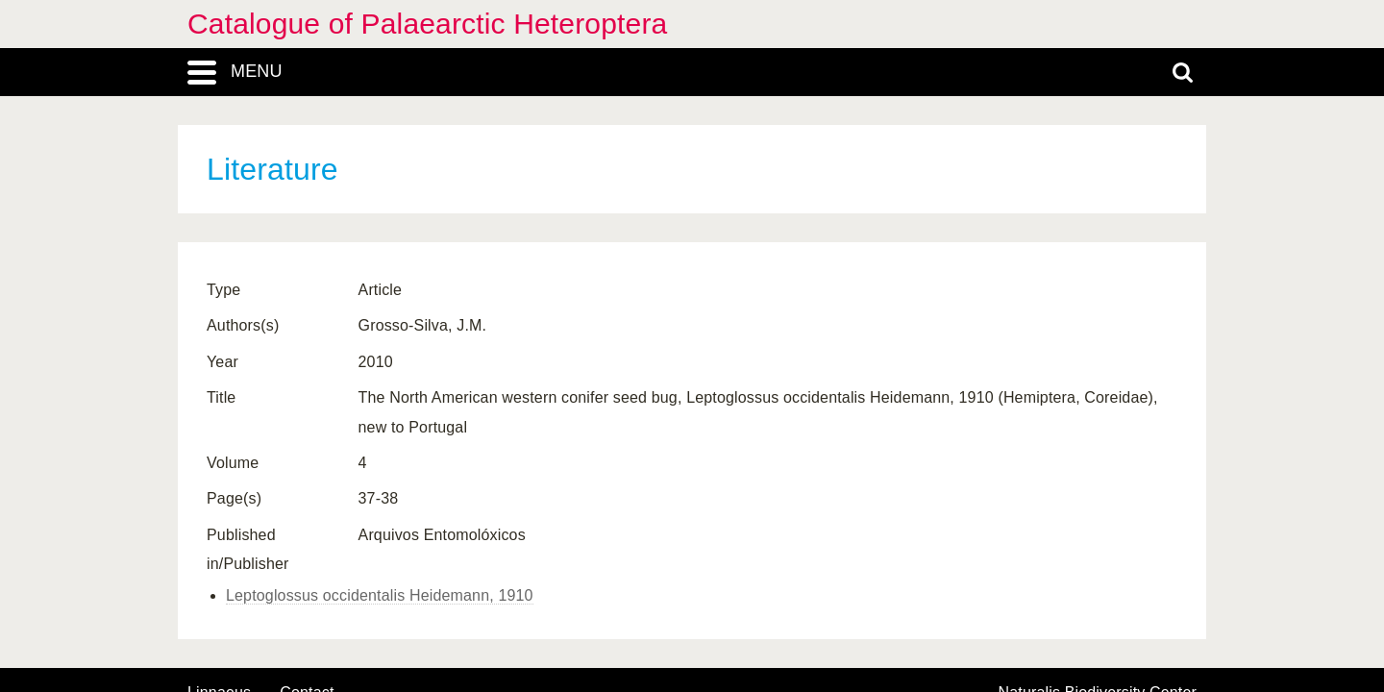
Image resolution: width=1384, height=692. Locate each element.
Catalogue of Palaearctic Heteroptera (427, 23)
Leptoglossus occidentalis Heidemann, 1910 (379, 595)
